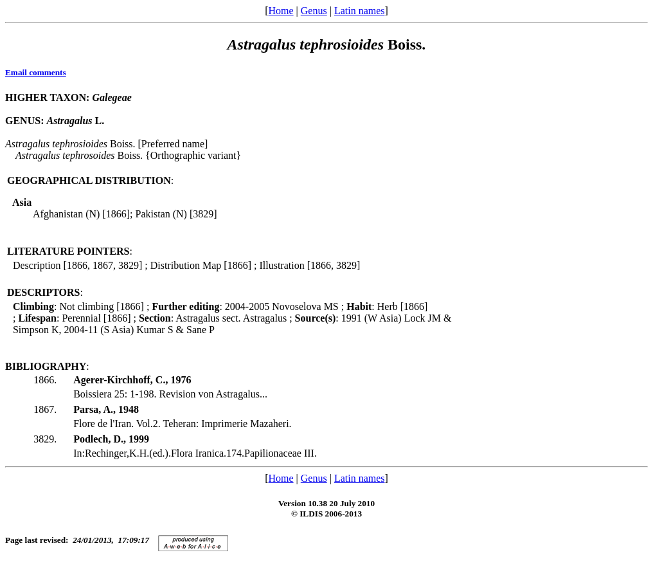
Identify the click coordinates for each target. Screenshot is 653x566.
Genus (314, 10)
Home (280, 10)
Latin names (359, 10)
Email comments (35, 72)
